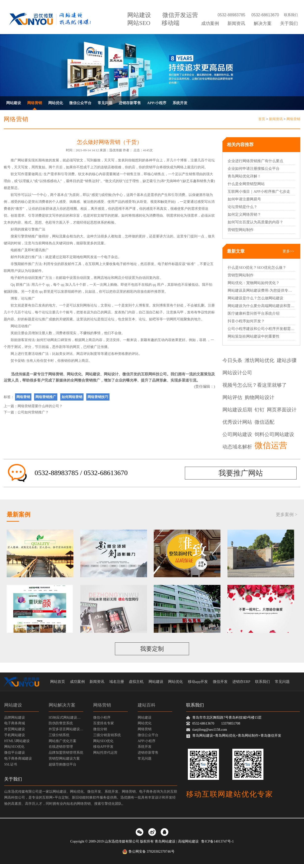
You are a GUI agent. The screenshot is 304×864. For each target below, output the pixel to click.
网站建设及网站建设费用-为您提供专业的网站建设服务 (261, 290)
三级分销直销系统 (107, 735)
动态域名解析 (237, 446)
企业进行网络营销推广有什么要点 (255, 161)
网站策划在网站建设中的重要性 (254, 336)
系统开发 (180, 103)
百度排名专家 (103, 723)
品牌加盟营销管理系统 (66, 752)
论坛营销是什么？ (242, 207)
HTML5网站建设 (17, 741)
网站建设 (139, 15)
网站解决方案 (62, 705)
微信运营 (271, 446)
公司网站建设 (237, 434)
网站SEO (138, 23)
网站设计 (111, 374)
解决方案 (263, 23)
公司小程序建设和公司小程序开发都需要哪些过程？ (261, 329)
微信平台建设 (14, 752)
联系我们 (291, 15)
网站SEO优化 (14, 747)
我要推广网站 (240, 473)
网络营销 (34, 103)
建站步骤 (287, 360)
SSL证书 (10, 764)
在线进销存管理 (61, 747)
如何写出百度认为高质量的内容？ (255, 222)
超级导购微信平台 (62, 764)
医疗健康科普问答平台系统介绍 (254, 313)
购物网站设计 (259, 397)
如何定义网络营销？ (244, 214)
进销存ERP (241, 682)
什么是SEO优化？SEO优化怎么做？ (257, 267)
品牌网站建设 (14, 717)
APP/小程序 (156, 103)
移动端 (170, 23)
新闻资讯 (236, 23)
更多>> (288, 251)
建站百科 (146, 705)
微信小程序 (101, 717)
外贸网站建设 (14, 729)
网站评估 (232, 397)
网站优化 (55, 103)
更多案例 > (286, 514)
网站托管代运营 (105, 752)
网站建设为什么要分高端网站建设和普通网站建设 (261, 306)
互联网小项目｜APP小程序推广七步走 (259, 191)
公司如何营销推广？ (33, 412)
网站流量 (59, 236)
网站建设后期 (237, 409)
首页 (261, 119)
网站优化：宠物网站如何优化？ (254, 283)
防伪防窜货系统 (61, 723)
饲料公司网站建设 (274, 434)
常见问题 (105, 103)
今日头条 (232, 360)
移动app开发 (198, 682)
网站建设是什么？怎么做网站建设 (255, 298)
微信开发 (129, 374)
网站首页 (57, 682)
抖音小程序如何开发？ (246, 321)
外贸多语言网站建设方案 (66, 729)
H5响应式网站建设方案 (66, 717)
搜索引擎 (28, 229)
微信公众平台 (80, 103)
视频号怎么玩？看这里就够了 (254, 385)
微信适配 (264, 422)
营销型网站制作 (241, 230)
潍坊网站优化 (259, 360)
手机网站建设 (14, 735)
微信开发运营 (180, 15)
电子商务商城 (14, 723)
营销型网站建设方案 (64, 758)
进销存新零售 (130, 103)
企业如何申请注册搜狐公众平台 (254, 169)
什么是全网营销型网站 (246, 184)
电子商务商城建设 (18, 758)
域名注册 (116, 682)
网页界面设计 (282, 409)
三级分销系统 (59, 735)
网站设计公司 (237, 372)
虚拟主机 (136, 682)
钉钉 (259, 409)
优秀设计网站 (237, 422)
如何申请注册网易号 (244, 199)
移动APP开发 (103, 747)
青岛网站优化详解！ (244, 176)
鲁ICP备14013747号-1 (217, 841)
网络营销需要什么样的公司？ (40, 406)
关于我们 (289, 23)
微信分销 (100, 729)
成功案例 (210, 23)
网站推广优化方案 (62, 741)
